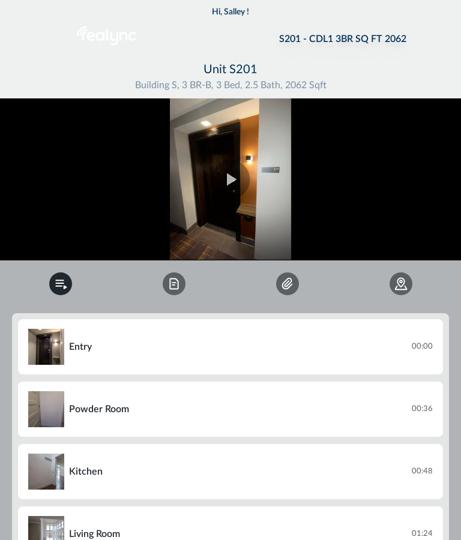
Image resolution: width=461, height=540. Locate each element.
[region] (230, 179)
